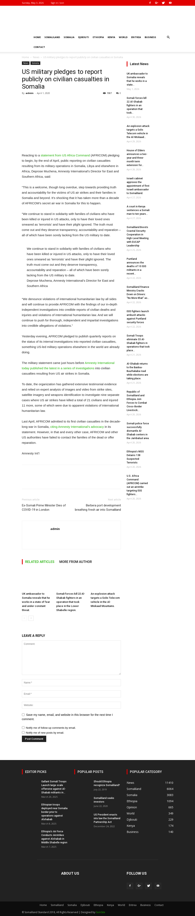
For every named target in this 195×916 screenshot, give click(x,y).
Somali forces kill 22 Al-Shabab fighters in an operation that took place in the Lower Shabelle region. (70, 602)
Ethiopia (98, 37)
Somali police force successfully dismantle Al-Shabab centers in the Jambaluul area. (138, 431)
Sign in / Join (57, 2)
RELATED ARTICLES (39, 562)
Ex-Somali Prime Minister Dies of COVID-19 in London (44, 508)
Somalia (69, 37)
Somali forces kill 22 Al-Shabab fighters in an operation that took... (137, 105)
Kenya (111, 37)
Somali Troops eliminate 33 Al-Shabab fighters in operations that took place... (138, 343)
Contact (39, 47)
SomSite (100, 912)
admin (30, 93)
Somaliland (52, 37)
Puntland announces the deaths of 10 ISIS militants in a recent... (136, 266)
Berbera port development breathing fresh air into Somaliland (98, 508)
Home (37, 37)
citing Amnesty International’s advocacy (77, 426)
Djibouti (83, 37)
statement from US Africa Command (65, 155)
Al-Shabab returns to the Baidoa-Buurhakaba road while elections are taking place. (137, 371)
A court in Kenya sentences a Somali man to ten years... (138, 210)
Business (150, 37)
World (123, 37)
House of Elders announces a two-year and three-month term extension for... (137, 158)
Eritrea (136, 37)
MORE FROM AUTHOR (75, 562)
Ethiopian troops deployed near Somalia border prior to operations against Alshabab (54, 812)
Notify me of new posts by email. (45, 732)
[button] (168, 37)
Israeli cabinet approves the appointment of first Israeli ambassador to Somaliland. (138, 186)
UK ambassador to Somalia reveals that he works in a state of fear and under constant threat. (36, 602)
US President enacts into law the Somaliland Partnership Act (107, 818)
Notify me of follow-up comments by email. (51, 727)
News (36, 57)
